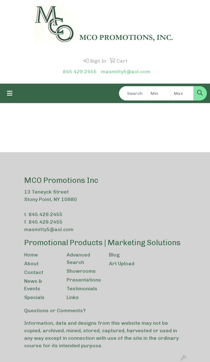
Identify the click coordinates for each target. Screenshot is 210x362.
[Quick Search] (133, 93)
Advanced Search (78, 258)
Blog (114, 255)
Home (31, 255)
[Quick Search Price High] (182, 93)
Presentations (84, 280)
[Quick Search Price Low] (158, 93)
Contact (33, 272)
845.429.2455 (80, 72)
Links (73, 297)
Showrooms (81, 271)
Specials (34, 297)
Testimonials (82, 289)
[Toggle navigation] (9, 93)
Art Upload (121, 263)
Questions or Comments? (55, 310)
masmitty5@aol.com (125, 72)
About (31, 263)
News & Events (33, 285)
